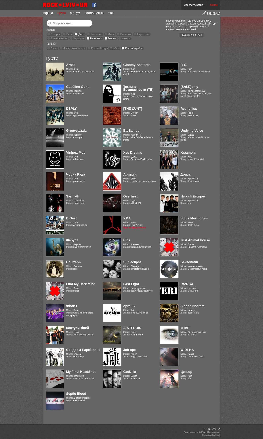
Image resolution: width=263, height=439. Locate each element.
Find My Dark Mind (80, 284)
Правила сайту (208, 435)
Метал (112, 38)
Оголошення (94, 13)
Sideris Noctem (192, 306)
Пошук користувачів (192, 432)
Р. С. (183, 65)
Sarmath (72, 196)
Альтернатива (59, 38)
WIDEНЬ (187, 350)
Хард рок (78, 38)
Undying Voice (191, 130)
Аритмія (130, 174)
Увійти (213, 4)
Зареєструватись (194, 4)
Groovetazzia (76, 130)
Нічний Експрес (193, 196)
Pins (126, 240)
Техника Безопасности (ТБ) (138, 88)
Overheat (130, 196)
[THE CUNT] (132, 109)
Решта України (133, 48)
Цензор (186, 372)
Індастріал (143, 34)
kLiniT (185, 328)
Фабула (72, 240)
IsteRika (186, 284)
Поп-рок (55, 34)
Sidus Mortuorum (194, 218)
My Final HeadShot (81, 372)
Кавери (126, 38)
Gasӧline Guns (77, 87)
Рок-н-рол (96, 34)
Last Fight (131, 284)
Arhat (70, 65)
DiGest (71, 218)
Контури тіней (77, 328)
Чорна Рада (75, 174)
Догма (185, 174)
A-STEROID (132, 328)
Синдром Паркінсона (83, 350)
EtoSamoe (131, 130)
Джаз (81, 34)
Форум (75, 13)
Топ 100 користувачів (211, 432)
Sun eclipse (132, 262)
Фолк (111, 34)
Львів (54, 48)
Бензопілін (189, 262)
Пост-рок (125, 34)
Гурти (61, 13)
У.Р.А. (127, 218)
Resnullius (188, 109)
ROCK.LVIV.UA (211, 428)
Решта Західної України (105, 48)
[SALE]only (189, 87)
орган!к (129, 306)
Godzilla (129, 372)
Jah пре (129, 350)
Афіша (48, 13)
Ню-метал (96, 38)
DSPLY (71, 109)
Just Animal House (195, 240)
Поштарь (73, 262)
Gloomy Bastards (136, 65)
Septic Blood (76, 394)
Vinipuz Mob (75, 152)
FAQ (218, 435)
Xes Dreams (132, 152)
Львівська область (74, 48)
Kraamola (187, 152)
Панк (69, 34)
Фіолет (71, 306)
